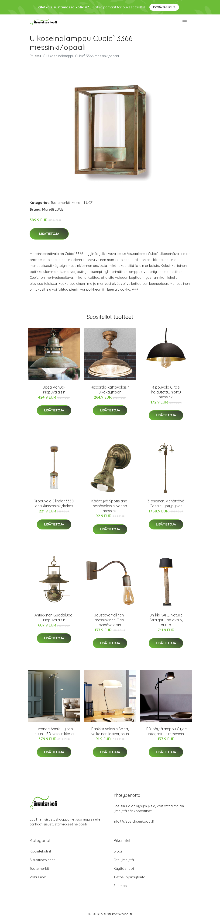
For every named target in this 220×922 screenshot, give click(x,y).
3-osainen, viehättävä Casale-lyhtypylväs (166, 503)
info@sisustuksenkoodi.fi (133, 821)
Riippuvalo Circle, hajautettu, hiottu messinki (166, 392)
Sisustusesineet (42, 860)
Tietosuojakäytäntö (129, 877)
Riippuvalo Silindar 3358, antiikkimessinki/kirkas (54, 503)
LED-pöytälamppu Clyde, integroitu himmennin (165, 731)
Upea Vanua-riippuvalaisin (54, 389)
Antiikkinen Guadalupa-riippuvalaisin (54, 617)
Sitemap (120, 886)
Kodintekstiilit (40, 851)
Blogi (117, 851)
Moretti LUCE (82, 202)
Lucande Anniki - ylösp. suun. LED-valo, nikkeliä (54, 731)
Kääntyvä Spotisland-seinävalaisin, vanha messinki (110, 506)
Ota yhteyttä (123, 860)
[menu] (184, 21)
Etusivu (35, 56)
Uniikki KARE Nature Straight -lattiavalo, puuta (165, 620)
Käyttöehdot (123, 868)
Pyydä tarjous (164, 7)
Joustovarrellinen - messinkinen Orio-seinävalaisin (110, 620)
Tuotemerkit (60, 202)
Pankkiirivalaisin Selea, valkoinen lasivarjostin (110, 731)
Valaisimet (38, 877)
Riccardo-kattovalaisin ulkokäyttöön (110, 389)
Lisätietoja (49, 234)
